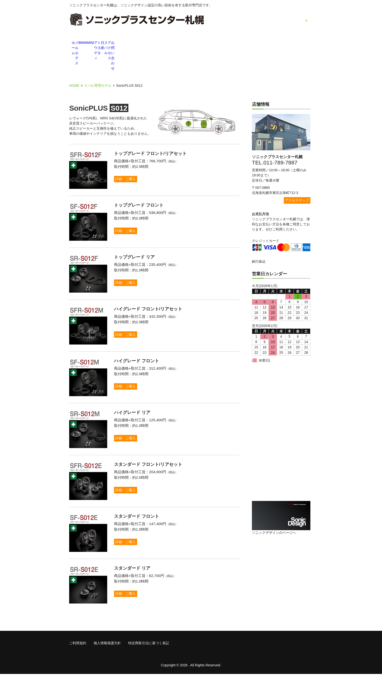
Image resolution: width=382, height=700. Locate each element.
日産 (227, 43)
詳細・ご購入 (131, 152)
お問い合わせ (300, 43)
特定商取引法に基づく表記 (148, 669)
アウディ (179, 43)
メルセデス (105, 43)
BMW (130, 43)
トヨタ (203, 43)
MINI (154, 43)
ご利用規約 (77, 669)
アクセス (276, 43)
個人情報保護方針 (107, 669)
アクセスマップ (297, 173)
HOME (74, 58)
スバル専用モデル (97, 58)
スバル (252, 43)
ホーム (81, 43)
